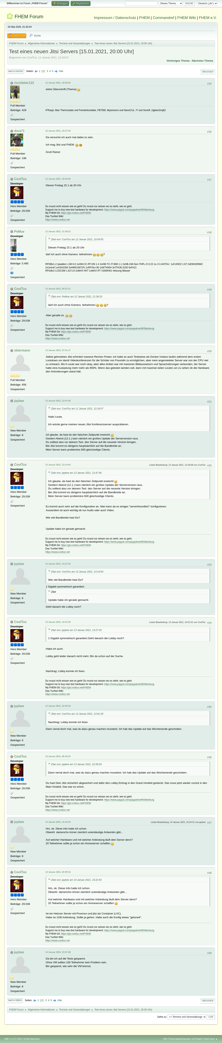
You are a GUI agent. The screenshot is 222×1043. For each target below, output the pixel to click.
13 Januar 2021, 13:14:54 (57, 464)
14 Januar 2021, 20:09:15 (57, 872)
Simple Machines (31, 1039)
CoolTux (20, 179)
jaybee (19, 400)
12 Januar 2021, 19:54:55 (57, 179)
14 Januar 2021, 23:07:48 (57, 952)
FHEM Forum (29, 16)
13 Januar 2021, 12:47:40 (57, 400)
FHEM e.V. (208, 18)
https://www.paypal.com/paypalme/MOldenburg (129, 209)
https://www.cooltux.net (57, 219)
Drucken (207, 72)
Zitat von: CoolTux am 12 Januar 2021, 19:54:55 (77, 239)
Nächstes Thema (202, 60)
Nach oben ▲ (211, 1039)
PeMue (19, 231)
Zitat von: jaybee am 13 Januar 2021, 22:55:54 (76, 764)
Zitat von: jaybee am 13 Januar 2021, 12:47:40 (76, 472)
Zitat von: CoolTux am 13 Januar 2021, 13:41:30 (77, 713)
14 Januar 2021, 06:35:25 (57, 756)
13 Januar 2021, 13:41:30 (57, 622)
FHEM (144, 18)
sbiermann (22, 350)
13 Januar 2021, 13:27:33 (57, 564)
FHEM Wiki (186, 18)
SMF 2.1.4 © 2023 (13, 1039)
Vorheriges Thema (178, 60)
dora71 (19, 131)
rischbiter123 (24, 83)
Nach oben (15, 1000)
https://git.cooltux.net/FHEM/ (76, 213)
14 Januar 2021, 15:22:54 (57, 822)
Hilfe (165, 1039)
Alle (61, 71)
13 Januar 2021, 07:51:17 (57, 350)
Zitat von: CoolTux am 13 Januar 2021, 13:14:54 (77, 571)
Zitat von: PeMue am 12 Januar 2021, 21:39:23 (76, 296)
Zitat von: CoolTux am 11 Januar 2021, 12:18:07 (77, 408)
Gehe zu (161, 1016)
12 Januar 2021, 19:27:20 (57, 131)
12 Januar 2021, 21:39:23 (57, 231)
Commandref (163, 18)
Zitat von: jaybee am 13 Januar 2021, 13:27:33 (76, 630)
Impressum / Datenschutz (115, 18)
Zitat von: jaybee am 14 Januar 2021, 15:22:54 (76, 880)
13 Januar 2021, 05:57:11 (57, 288)
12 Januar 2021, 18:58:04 (57, 83)
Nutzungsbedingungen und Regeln (185, 1039)
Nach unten (15, 71)
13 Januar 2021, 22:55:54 (57, 706)
